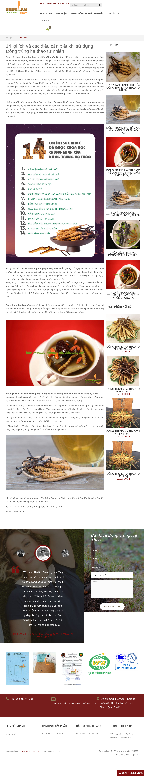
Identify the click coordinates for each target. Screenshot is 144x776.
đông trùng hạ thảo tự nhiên (30, 57)
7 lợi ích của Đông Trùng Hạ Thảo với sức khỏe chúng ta (123, 295)
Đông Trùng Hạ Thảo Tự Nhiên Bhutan (53, 736)
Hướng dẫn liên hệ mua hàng (89, 742)
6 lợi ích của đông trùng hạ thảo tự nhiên (123, 214)
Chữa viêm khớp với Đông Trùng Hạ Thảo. (123, 254)
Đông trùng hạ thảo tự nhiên (20, 743)
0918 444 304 (130, 773)
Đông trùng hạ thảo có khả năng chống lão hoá (123, 130)
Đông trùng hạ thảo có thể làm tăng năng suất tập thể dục (123, 173)
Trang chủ (11, 734)
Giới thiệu (10, 739)
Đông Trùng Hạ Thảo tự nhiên (60, 498)
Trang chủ (10, 38)
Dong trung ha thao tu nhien (32, 767)
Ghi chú (112, 589)
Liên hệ (9, 752)
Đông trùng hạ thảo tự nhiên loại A (123, 390)
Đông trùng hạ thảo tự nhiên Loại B (123, 432)
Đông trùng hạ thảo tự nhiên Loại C (123, 475)
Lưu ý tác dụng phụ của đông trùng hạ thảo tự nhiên (123, 88)
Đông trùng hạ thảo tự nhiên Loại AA (123, 348)
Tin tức (9, 747)
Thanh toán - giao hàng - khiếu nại (87, 736)
